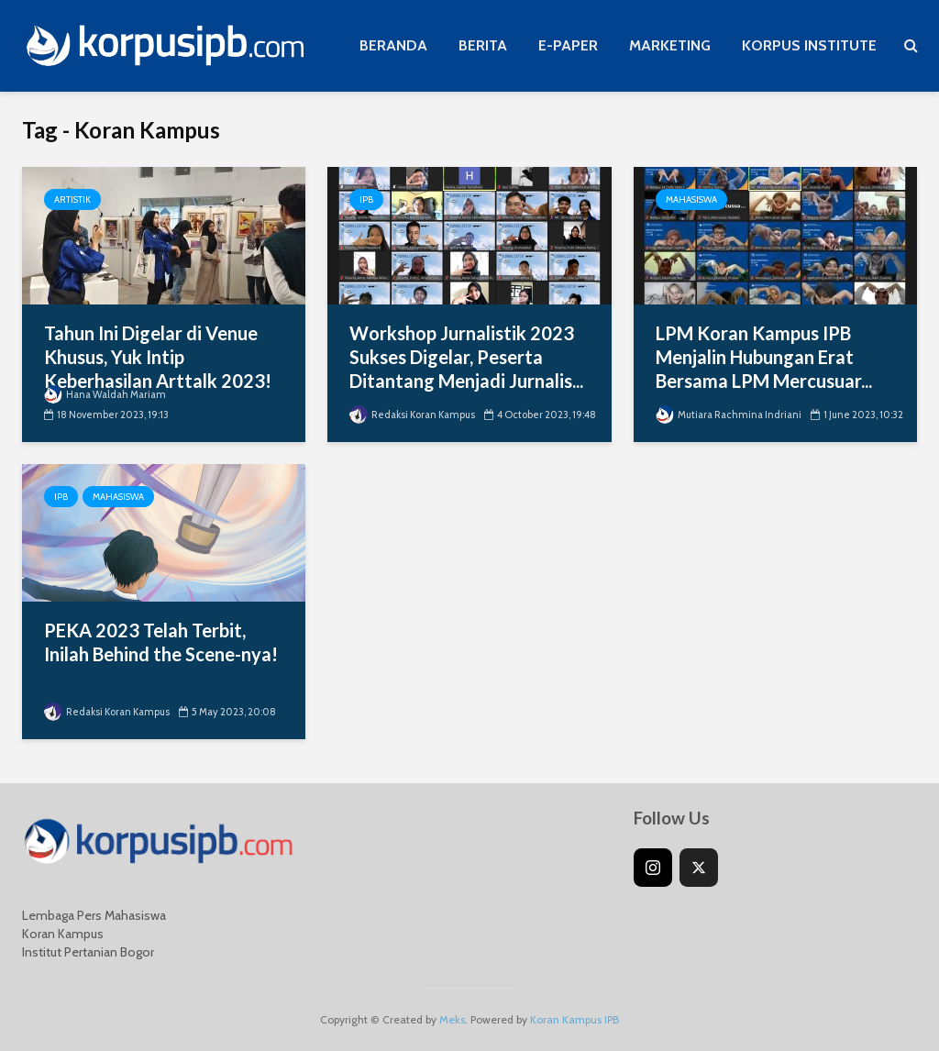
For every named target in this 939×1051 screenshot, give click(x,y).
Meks (452, 1019)
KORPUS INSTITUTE (809, 45)
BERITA (482, 45)
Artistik (72, 199)
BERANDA (393, 45)
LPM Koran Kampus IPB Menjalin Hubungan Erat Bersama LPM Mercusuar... (764, 357)
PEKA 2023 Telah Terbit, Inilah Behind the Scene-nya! (161, 642)
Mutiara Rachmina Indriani (728, 414)
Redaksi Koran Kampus (412, 414)
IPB (366, 199)
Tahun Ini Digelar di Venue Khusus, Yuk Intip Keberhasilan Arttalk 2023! (157, 357)
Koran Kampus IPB (574, 1019)
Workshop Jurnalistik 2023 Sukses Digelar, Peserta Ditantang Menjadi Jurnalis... (466, 357)
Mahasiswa (691, 199)
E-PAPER (568, 45)
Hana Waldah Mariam (105, 394)
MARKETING (670, 45)
